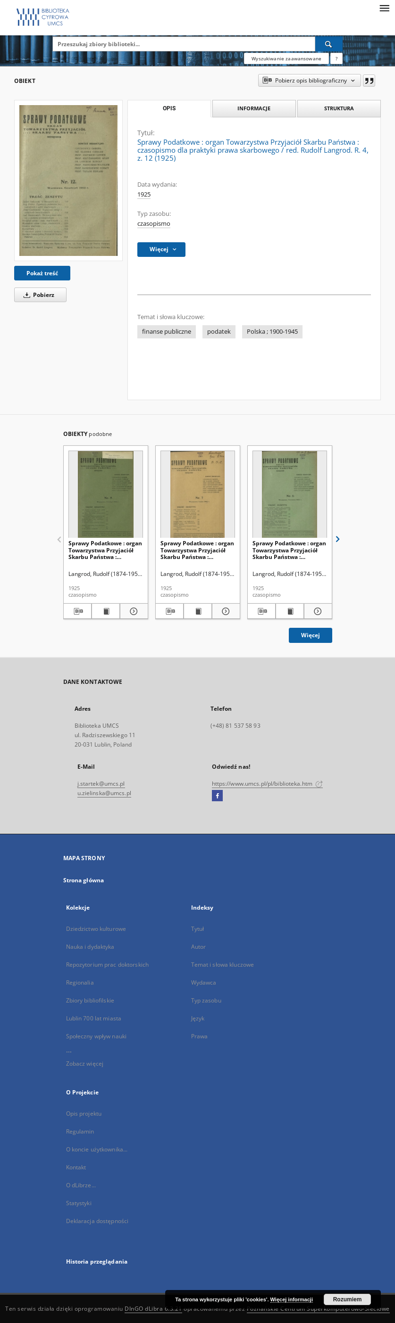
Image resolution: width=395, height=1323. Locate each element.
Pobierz (37, 294)
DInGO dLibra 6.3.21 (153, 1309)
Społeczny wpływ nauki (96, 1036)
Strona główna (83, 880)
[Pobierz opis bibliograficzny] (77, 611)
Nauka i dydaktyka (90, 947)
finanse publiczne (166, 332)
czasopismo (153, 224)
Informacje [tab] (253, 108)
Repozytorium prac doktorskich (107, 965)
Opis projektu (84, 1113)
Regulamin (80, 1131)
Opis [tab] (169, 108)
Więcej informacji (291, 1299)
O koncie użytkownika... (97, 1149)
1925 (144, 194)
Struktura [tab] (339, 108)
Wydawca (204, 982)
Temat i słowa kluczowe (222, 965)
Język (198, 1018)
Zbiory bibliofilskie (90, 1000)
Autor (198, 947)
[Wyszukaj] (329, 43)
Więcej (310, 635)
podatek (219, 332)
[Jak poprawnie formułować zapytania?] (336, 58)
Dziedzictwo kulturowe (96, 929)
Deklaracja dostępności (97, 1221)
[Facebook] (217, 796)
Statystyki (79, 1203)
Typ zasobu (206, 1000)
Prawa (199, 1036)
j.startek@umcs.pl (101, 784)
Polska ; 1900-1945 (272, 332)
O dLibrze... (81, 1185)
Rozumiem (347, 1299)
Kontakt (76, 1167)
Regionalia (80, 982)
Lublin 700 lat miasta (94, 1018)
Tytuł (197, 929)
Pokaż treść (42, 273)
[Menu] (384, 7)
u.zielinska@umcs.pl (104, 793)
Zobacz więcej (85, 1064)
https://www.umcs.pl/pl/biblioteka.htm (267, 784)
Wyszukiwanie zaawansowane (286, 58)
